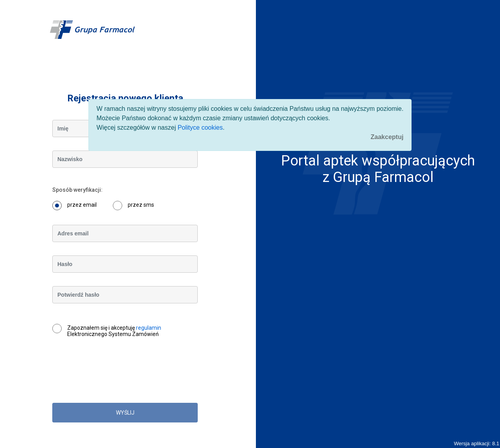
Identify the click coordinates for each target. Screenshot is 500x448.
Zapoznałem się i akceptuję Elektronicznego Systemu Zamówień (114, 331)
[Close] (387, 137)
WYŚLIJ (125, 412)
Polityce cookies (200, 127)
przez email (82, 205)
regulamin (148, 328)
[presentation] (112, 374)
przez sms (141, 205)
